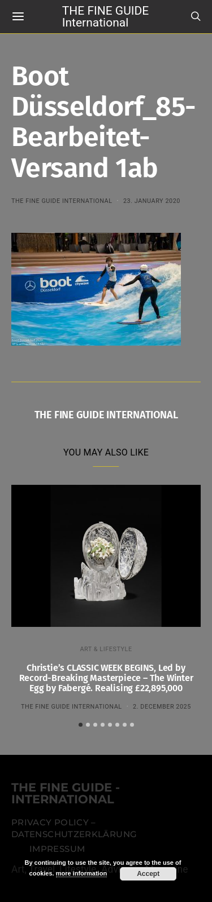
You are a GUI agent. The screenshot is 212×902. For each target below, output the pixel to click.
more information (81, 873)
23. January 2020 (151, 201)
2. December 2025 (162, 706)
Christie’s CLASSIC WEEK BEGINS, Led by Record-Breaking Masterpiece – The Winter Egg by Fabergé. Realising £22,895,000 (106, 677)
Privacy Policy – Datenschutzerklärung (74, 828)
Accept (148, 874)
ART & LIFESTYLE (106, 649)
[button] (80, 724)
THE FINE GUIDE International (105, 16)
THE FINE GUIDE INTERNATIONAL (62, 201)
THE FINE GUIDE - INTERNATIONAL (65, 794)
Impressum (57, 849)
